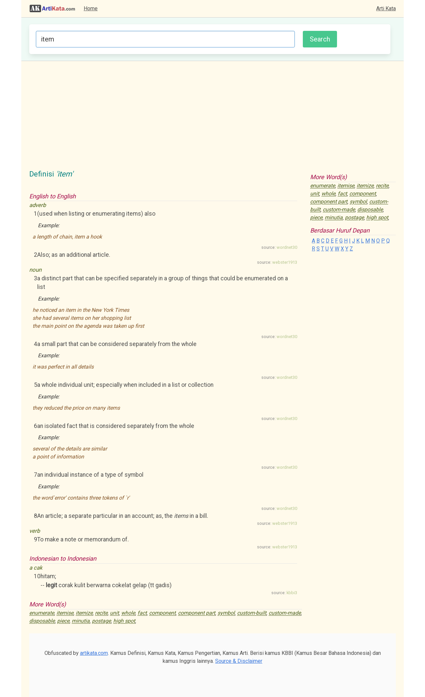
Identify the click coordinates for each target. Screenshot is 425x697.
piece (63, 621)
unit (114, 613)
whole (128, 613)
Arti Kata (386, 8)
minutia (81, 621)
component (162, 613)
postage (101, 621)
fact (142, 613)
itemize (84, 613)
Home (91, 8)
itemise (64, 613)
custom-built (251, 613)
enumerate (41, 613)
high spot (124, 621)
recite (101, 613)
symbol (226, 613)
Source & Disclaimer (238, 661)
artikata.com (94, 653)
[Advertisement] (212, 118)
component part (196, 613)
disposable (42, 621)
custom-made (285, 613)
